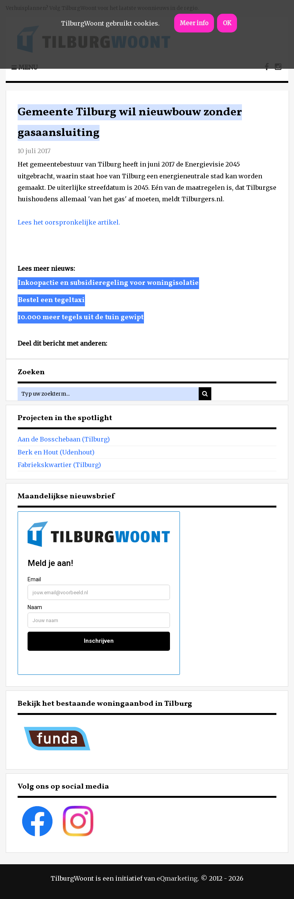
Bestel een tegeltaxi (51, 300)
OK (227, 23)
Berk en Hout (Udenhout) (56, 452)
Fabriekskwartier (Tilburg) (59, 465)
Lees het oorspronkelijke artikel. (69, 222)
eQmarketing (177, 878)
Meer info (194, 23)
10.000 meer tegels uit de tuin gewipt (81, 317)
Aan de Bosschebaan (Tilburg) (64, 439)
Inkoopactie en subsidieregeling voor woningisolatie (108, 283)
